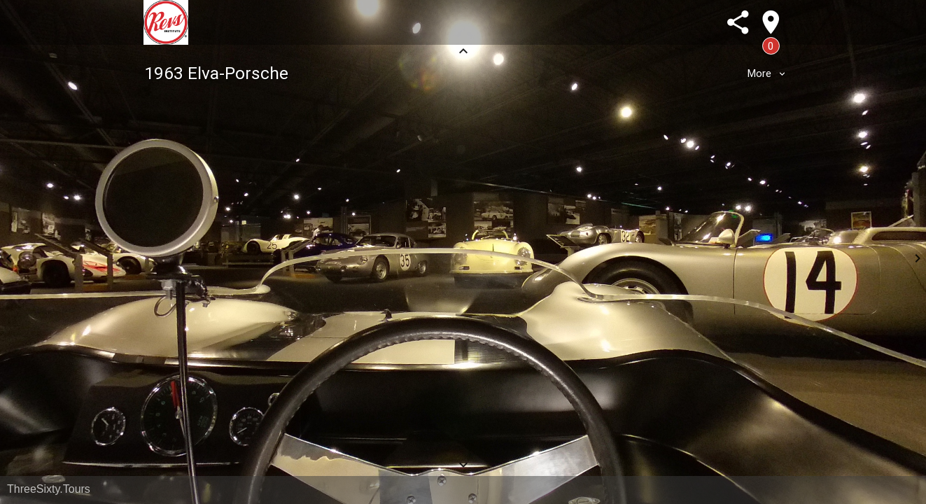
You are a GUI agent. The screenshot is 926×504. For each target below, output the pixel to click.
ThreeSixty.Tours (48, 489)
